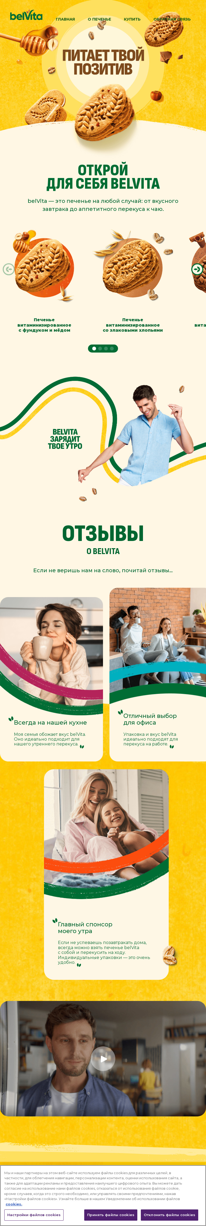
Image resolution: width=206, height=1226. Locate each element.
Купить (132, 19)
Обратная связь (172, 19)
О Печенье (99, 19)
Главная (65, 19)
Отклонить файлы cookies (169, 1215)
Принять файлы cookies (110, 1215)
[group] (44, 275)
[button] (9, 269)
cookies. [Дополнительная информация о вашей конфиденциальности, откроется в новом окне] (14, 1204)
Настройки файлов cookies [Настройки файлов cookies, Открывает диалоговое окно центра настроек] (34, 1215)
